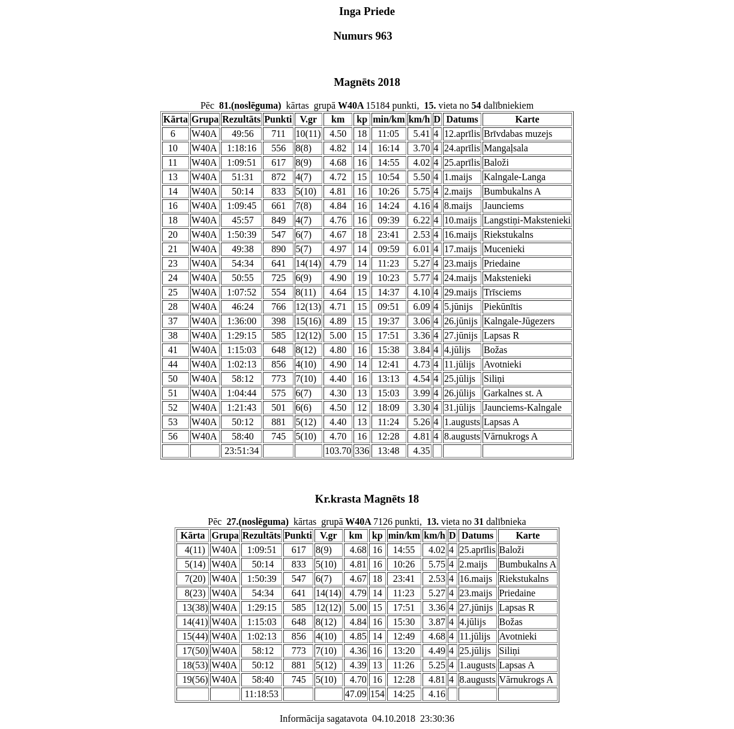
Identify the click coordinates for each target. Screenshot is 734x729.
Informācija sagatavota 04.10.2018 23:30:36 (367, 718)
